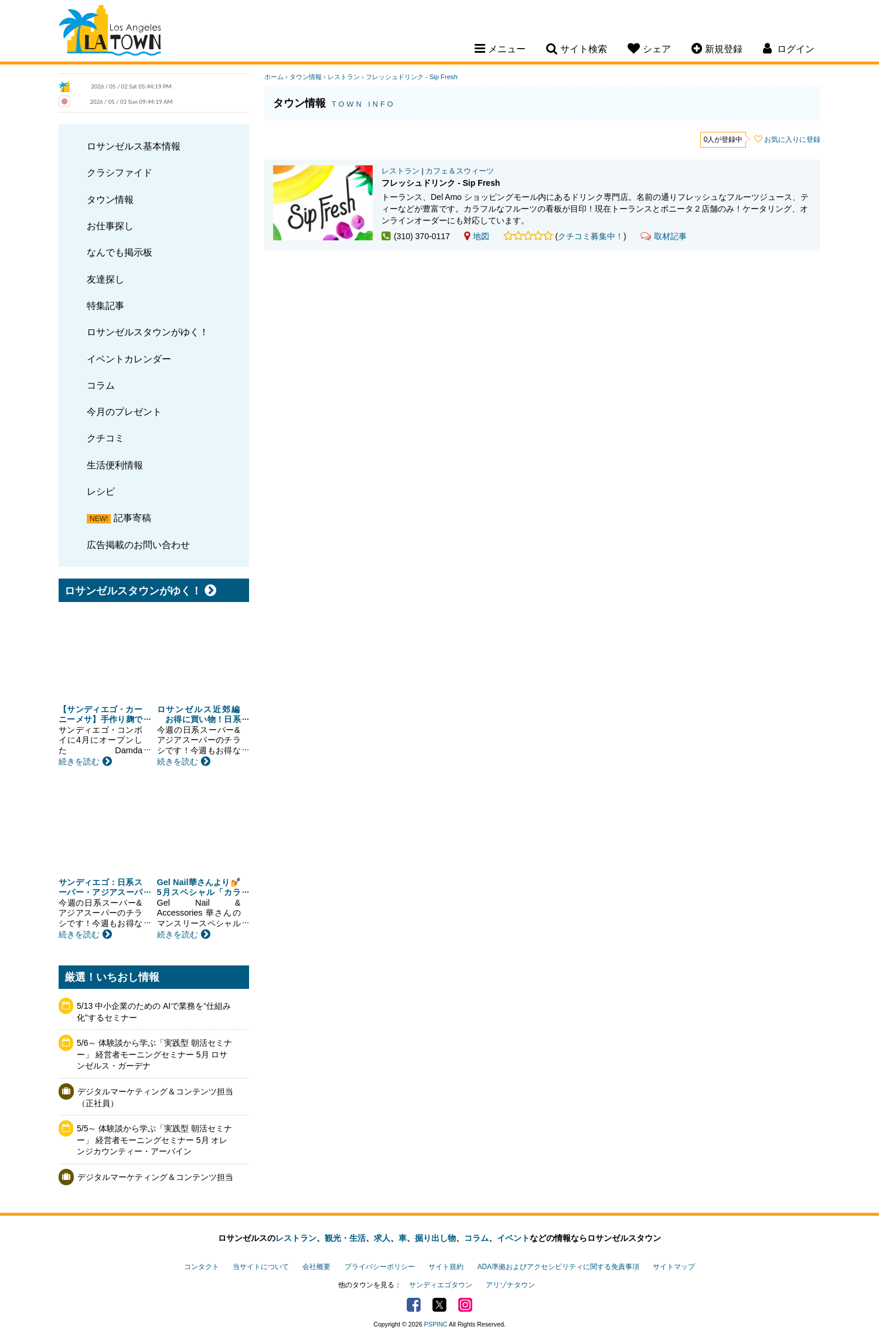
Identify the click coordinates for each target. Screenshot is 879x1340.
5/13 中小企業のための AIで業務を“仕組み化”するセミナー (154, 1011)
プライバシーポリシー (380, 1267)
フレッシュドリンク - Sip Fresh (412, 76)
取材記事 (663, 236)
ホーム (274, 76)
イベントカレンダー (129, 358)
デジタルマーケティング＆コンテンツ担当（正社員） (155, 1097)
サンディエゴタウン (440, 1285)
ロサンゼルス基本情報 (133, 146)
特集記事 (105, 305)
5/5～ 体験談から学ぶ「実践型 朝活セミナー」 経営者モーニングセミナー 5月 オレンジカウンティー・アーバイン (154, 1140)
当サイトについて (261, 1267)
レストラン (344, 76)
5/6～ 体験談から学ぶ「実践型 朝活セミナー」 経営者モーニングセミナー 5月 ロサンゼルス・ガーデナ (154, 1054)
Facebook (414, 1305)
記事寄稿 (132, 517)
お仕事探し (110, 225)
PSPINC (436, 1324)
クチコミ (105, 438)
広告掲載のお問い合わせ (138, 544)
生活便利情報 (115, 465)
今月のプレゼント (124, 411)
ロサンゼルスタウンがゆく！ (148, 332)
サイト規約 (446, 1267)
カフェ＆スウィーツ (459, 171)
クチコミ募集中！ (591, 236)
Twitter (439, 1305)
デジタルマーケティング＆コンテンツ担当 (155, 1177)
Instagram (465, 1305)
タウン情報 (110, 199)
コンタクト (201, 1267)
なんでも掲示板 (119, 252)
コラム (101, 385)
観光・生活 (345, 1238)
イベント (513, 1238)
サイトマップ (674, 1267)
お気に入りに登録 (792, 139)
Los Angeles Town (110, 32)
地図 (476, 236)
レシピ (101, 491)
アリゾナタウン (510, 1285)
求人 (382, 1238)
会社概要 (316, 1267)
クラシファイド (119, 172)
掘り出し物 (435, 1238)
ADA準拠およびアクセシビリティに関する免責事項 (558, 1267)
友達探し (105, 279)
